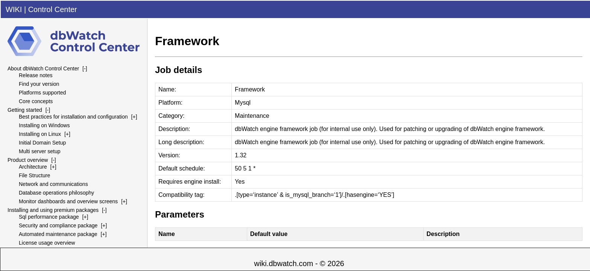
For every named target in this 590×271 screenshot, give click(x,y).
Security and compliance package (58, 225)
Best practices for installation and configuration (73, 117)
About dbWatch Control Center (43, 68)
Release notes (36, 75)
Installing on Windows (44, 125)
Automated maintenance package (58, 234)
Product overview (28, 160)
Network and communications (53, 184)
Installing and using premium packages (53, 210)
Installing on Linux (40, 134)
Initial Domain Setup (42, 143)
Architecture (33, 167)
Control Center (52, 9)
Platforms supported (42, 93)
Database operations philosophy (56, 193)
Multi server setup (39, 151)
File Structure (34, 175)
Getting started (25, 110)
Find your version (39, 84)
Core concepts (36, 101)
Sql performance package (49, 217)
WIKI (14, 9)
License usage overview (47, 243)
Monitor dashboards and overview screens (68, 201)
